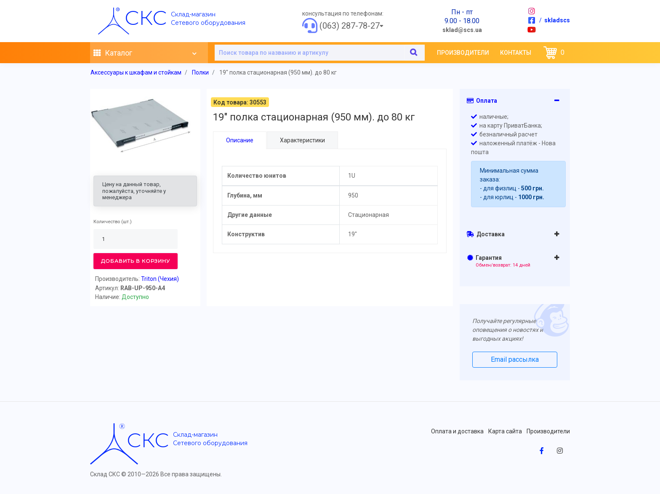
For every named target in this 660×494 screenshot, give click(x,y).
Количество (106, 221)
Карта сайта (505, 431)
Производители (463, 52)
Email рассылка (515, 359)
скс (146, 17)
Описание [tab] (239, 140)
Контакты (515, 52)
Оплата (482, 100)
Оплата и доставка (457, 431)
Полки (200, 72)
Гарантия (499, 261)
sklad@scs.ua (462, 30)
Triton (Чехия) (160, 278)
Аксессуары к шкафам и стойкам (135, 72)
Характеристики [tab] (302, 140)
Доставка (485, 234)
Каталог (144, 53)
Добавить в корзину (135, 261)
